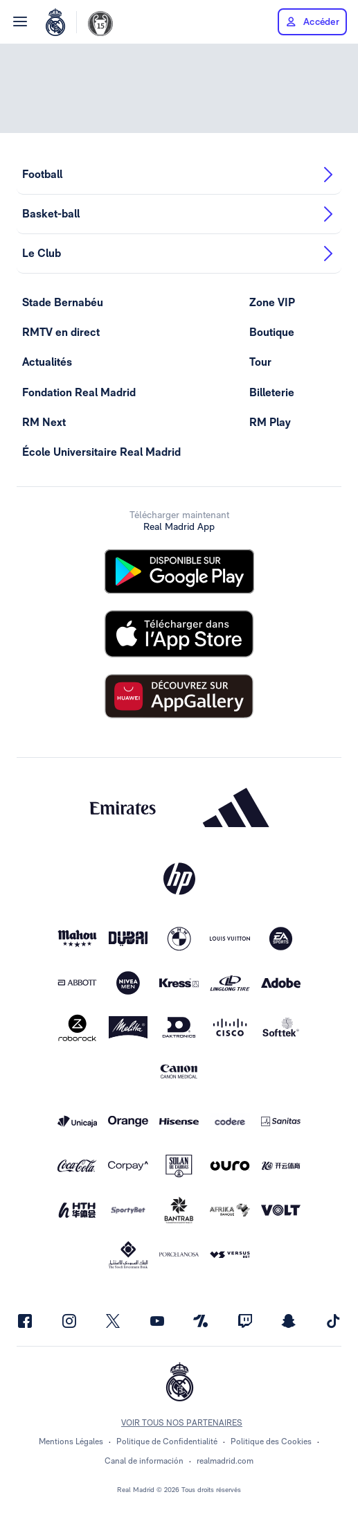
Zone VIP (272, 302)
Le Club (179, 253)
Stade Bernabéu (62, 302)
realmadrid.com (225, 1461)
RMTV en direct (61, 332)
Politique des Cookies (271, 1441)
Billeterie (271, 392)
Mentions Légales (71, 1441)
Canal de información (144, 1461)
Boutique (271, 332)
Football (179, 174)
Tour (260, 362)
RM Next (44, 422)
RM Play (270, 422)
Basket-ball (179, 214)
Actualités (47, 362)
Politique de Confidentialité (166, 1441)
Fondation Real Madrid (79, 392)
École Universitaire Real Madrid (101, 452)
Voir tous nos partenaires (181, 1423)
